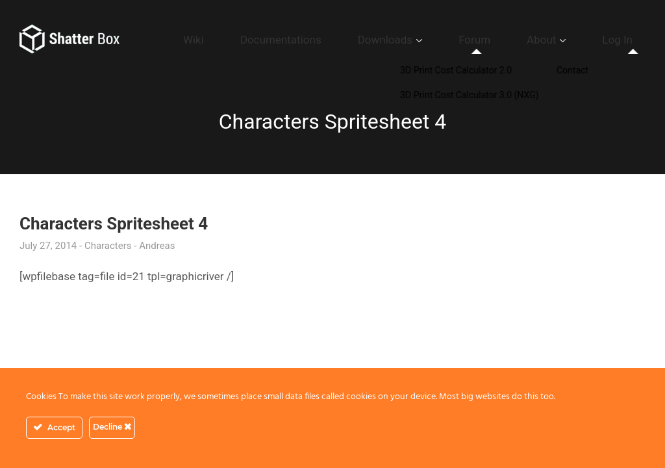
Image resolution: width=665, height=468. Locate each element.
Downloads (453, 40)
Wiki (307, 40)
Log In (627, 40)
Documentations (372, 40)
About (570, 40)
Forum (522, 40)
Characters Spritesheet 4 (113, 223)
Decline (112, 427)
